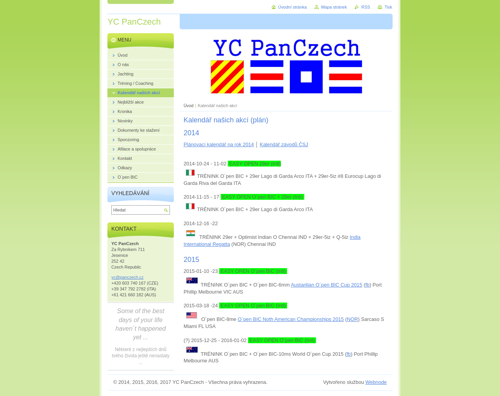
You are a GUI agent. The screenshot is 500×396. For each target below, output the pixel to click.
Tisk (388, 7)
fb (367, 285)
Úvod (188, 105)
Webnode (376, 382)
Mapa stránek (334, 7)
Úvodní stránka (292, 7)
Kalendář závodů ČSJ (284, 144)
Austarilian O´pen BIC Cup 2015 (326, 285)
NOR (352, 319)
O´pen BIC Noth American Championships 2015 (291, 319)
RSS (365, 7)
